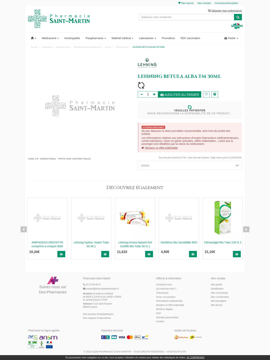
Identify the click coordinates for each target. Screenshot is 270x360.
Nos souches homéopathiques (98, 314)
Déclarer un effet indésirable (161, 148)
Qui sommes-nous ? (166, 289)
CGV (158, 313)
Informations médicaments (169, 301)
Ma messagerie (218, 301)
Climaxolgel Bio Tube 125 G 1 (222, 242)
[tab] (190, 165)
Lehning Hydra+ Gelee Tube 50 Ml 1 (91, 244)
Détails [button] (190, 165)
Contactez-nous (164, 285)
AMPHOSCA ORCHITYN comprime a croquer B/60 (47, 244)
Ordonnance (162, 293)
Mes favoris (216, 305)
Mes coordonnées (220, 297)
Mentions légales (164, 309)
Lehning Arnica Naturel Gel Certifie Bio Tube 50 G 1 (135, 244)
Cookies (160, 322)
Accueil (34, 47)
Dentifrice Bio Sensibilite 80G (179, 242)
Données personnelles (167, 317)
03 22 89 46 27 (92, 285)
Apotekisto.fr (176, 351)
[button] (33, 38)
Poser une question (166, 297)
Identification (217, 289)
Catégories (47, 47)
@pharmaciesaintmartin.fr (101, 289)
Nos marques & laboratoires (97, 318)
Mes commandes (219, 293)
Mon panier (216, 285)
